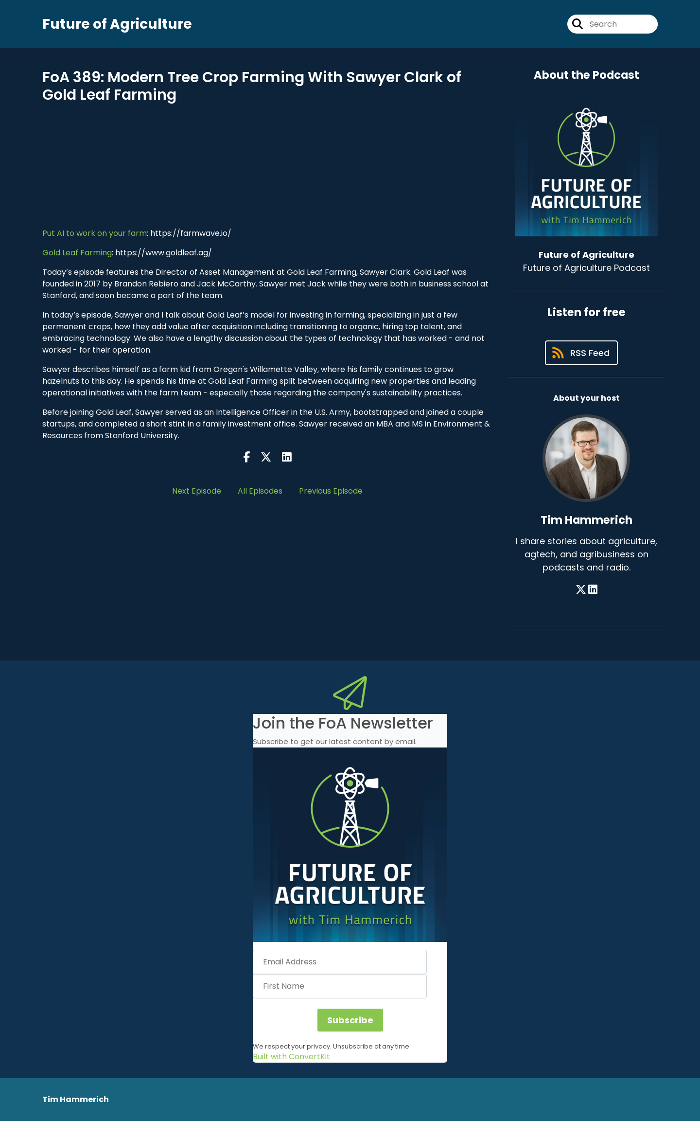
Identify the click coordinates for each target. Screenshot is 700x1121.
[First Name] (340, 986)
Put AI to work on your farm (94, 233)
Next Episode (196, 491)
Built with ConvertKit (291, 1056)
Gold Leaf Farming (77, 252)
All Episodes (260, 491)
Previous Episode (331, 491)
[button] (350, 844)
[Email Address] (340, 962)
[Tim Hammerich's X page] (581, 589)
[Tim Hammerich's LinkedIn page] (592, 589)
